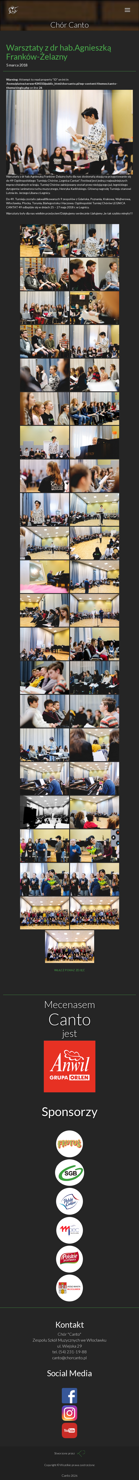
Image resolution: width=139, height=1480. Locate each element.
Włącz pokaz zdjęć (69, 970)
